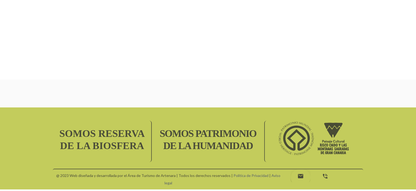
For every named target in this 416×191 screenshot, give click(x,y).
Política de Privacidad (250, 175)
